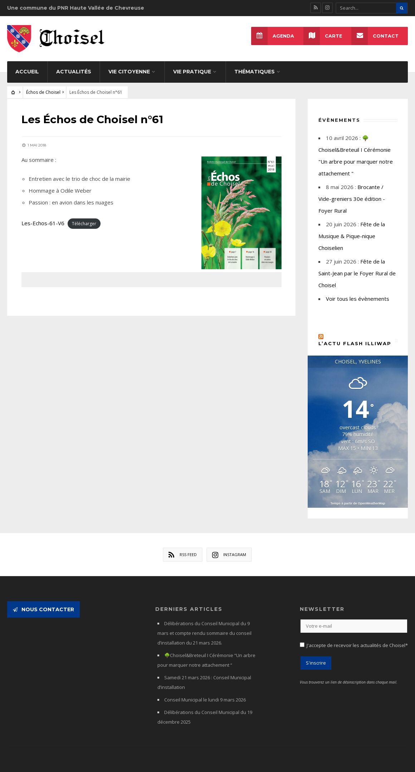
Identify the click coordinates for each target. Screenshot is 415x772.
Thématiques (254, 69)
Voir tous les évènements (357, 296)
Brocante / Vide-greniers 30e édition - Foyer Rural (351, 196)
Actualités (73, 69)
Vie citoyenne (129, 69)
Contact (375, 36)
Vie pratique (192, 69)
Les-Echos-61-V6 (42, 220)
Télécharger (84, 221)
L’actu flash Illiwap (354, 341)
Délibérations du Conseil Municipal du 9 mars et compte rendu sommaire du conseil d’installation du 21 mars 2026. (204, 631)
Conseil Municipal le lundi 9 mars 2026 (205, 697)
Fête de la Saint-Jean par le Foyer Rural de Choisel (357, 270)
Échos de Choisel (43, 90)
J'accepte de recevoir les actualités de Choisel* (357, 643)
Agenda (272, 36)
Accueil (27, 69)
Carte (322, 36)
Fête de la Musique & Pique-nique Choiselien (351, 233)
